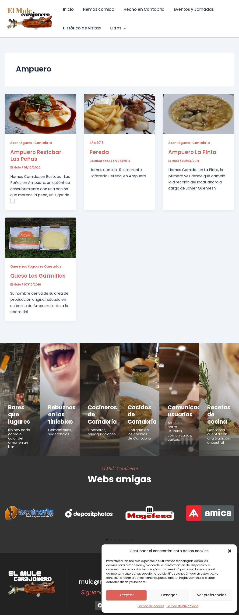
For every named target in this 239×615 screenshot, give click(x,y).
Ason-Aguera (21, 142)
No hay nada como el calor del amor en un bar (19, 427)
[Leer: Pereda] (119, 113)
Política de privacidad (182, 606)
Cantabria (44, 142)
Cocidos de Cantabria (139, 409)
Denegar (169, 595)
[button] (229, 551)
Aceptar (126, 595)
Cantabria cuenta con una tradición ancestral (218, 424)
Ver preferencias (212, 595)
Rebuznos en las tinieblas (58, 411)
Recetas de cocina (218, 409)
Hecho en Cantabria (140, 9)
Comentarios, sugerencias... (60, 425)
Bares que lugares (18, 409)
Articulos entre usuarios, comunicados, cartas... (180, 427)
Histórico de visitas (81, 28)
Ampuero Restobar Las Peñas (35, 155)
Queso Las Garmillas (38, 275)
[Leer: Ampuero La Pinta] (198, 113)
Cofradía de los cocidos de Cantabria (139, 422)
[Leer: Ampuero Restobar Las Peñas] (40, 113)
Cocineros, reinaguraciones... (103, 425)
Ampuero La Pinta (192, 152)
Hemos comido (96, 9)
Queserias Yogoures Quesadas (36, 266)
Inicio (67, 9)
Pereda (99, 152)
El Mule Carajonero (119, 457)
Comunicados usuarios (182, 409)
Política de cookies (151, 606)
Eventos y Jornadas (189, 9)
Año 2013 (97, 142)
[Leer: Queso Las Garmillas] (40, 237)
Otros (116, 28)
